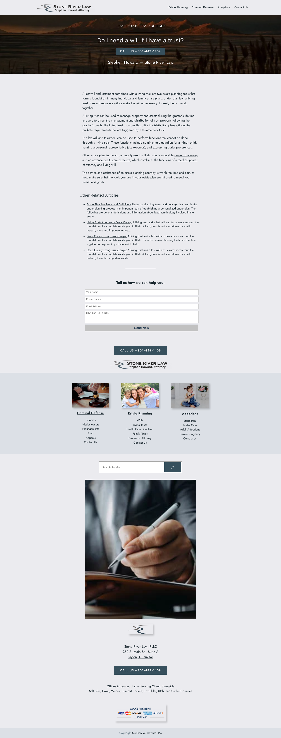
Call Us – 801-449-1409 (140, 350)
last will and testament (99, 93)
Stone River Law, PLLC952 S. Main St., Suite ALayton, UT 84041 (140, 651)
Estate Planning (140, 413)
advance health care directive (111, 160)
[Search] (172, 467)
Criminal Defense (90, 412)
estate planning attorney (140, 172)
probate (87, 130)
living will (109, 164)
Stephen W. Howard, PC (147, 733)
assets (153, 115)
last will (92, 138)
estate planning (172, 93)
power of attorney (186, 155)
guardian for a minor (175, 142)
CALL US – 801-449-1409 (140, 51)
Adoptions (190, 413)
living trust (144, 93)
